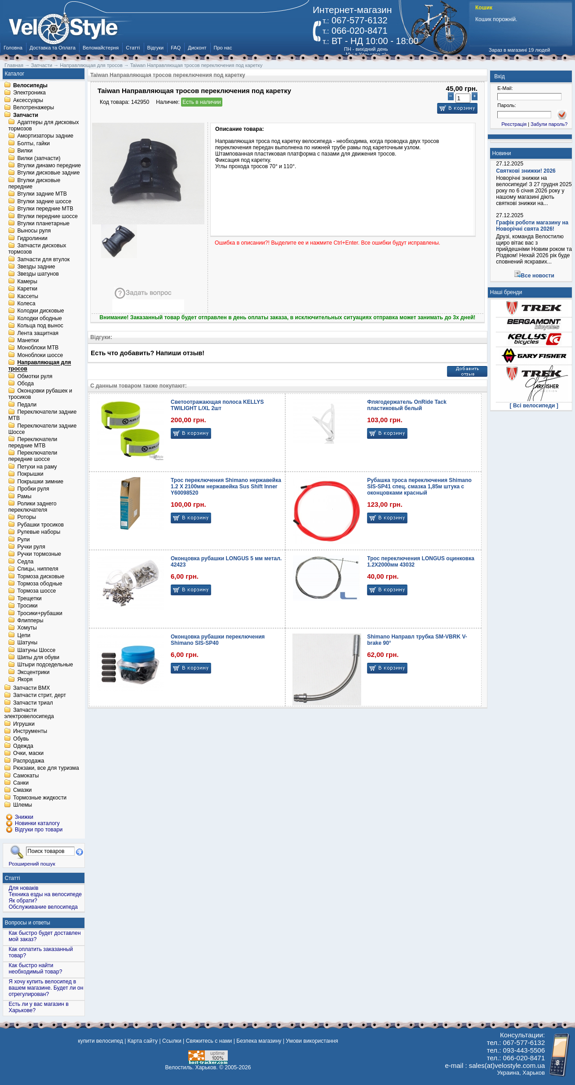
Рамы (24, 496)
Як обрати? (23, 900)
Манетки (28, 340)
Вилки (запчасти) (38, 158)
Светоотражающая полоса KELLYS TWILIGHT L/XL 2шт (217, 405)
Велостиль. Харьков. (191, 1067)
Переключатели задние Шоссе (42, 429)
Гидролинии (32, 238)
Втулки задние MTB (42, 194)
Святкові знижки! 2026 (526, 171)
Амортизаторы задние (45, 136)
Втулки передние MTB (45, 209)
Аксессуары (28, 100)
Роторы (26, 517)
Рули (23, 539)
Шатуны (27, 643)
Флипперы (30, 620)
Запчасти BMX (31, 688)
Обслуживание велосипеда (43, 907)
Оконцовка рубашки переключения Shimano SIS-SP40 (218, 640)
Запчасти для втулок (43, 259)
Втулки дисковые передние (34, 183)
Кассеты (27, 296)
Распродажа (28, 761)
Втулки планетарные (43, 223)
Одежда (23, 746)
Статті (133, 47)
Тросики (27, 606)
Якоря (24, 680)
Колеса (26, 303)
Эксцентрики (33, 672)
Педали (26, 405)
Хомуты (27, 628)
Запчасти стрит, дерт (39, 695)
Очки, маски (28, 753)
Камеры (27, 281)
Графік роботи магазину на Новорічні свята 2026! (532, 225)
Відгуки (155, 47)
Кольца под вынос (40, 326)
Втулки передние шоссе (47, 216)
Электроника (29, 93)
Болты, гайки (33, 143)
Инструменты (30, 731)
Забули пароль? (549, 124)
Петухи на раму (37, 467)
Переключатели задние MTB (42, 415)
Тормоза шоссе (36, 591)
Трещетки (29, 598)
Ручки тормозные (39, 554)
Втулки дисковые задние (48, 173)
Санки (21, 783)
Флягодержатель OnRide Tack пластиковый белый (407, 405)
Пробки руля (33, 489)
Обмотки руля (34, 376)
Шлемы (22, 805)
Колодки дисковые (40, 311)
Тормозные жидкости (39, 798)
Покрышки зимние (40, 481)
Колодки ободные (39, 318)
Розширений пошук (32, 863)
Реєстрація (513, 124)
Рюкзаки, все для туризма (46, 768)
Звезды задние (36, 266)
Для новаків (23, 888)
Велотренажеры (33, 108)
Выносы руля (34, 231)
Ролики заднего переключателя (32, 506)
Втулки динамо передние (49, 165)
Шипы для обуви (38, 657)
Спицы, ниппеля (37, 569)
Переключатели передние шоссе (32, 456)
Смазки (22, 790)
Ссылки (171, 1041)
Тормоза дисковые (40, 576)
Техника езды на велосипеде (45, 894)
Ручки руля (31, 547)
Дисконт (197, 47)
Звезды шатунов (38, 274)
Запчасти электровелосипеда (29, 713)
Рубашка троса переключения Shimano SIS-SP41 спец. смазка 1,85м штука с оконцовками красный (419, 486)
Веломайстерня (101, 47)
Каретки (27, 289)
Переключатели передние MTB (32, 442)
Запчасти (25, 115)
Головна (13, 47)
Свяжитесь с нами (209, 1041)
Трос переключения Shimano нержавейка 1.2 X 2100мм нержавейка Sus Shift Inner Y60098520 (226, 486)
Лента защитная (37, 333)
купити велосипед (100, 1041)
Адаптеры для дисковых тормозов (43, 125)
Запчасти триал (33, 703)
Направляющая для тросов (39, 366)
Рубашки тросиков (40, 525)
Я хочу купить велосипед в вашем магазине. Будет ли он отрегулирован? (46, 987)
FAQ (176, 47)
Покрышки (30, 474)
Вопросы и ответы (27, 923)
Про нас (223, 47)
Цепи (23, 635)
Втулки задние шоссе (44, 201)
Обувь (21, 739)
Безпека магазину (258, 1041)
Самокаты (26, 775)
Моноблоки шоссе (40, 355)
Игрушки (24, 724)
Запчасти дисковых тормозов (37, 249)
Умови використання (312, 1041)
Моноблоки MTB (37, 348)
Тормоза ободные (39, 583)
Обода (25, 383)
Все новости (537, 275)
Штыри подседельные (45, 665)
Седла (25, 561)
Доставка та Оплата (52, 47)
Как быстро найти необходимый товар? (35, 968)
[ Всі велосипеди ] (534, 405)
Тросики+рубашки (39, 613)
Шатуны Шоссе (36, 650)
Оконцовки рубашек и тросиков (40, 394)
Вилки (24, 151)
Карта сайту (143, 1041)
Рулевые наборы (38, 532)
